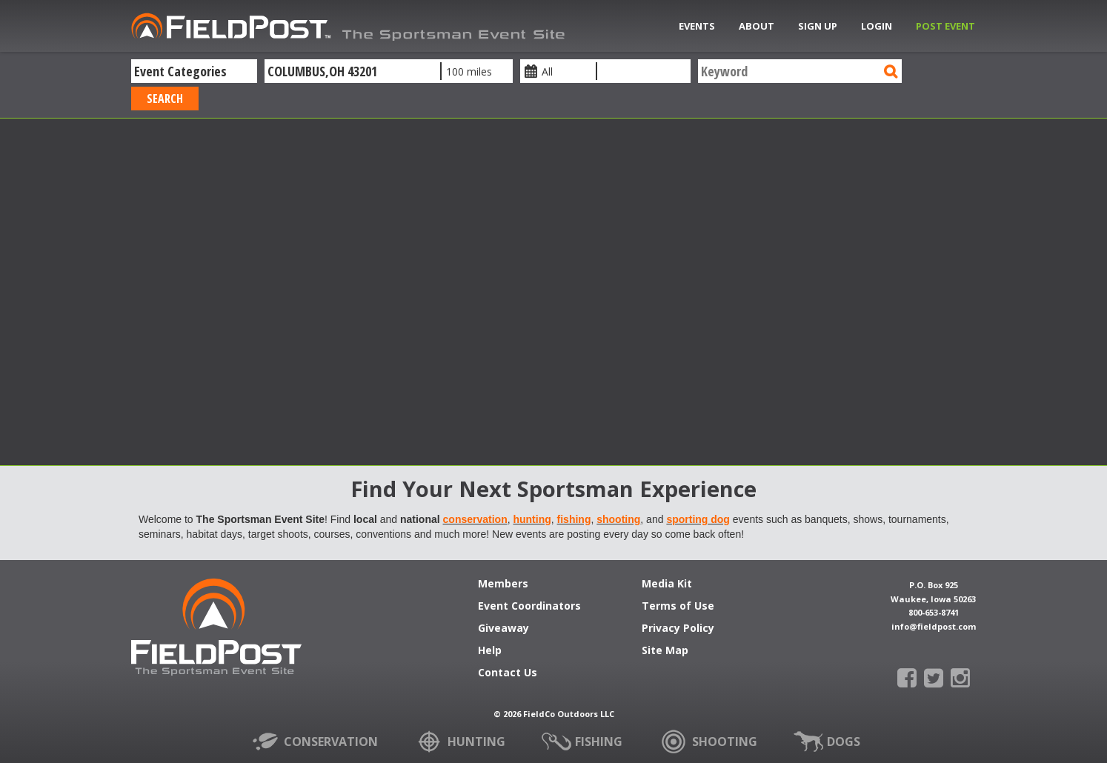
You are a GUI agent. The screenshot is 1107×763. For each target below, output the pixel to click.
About (756, 26)
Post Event (945, 26)
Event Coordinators (529, 607)
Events (697, 26)
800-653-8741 (933, 612)
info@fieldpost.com (933, 626)
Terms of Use (678, 607)
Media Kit (667, 584)
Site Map (665, 651)
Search (165, 98)
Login (876, 26)
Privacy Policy (678, 629)
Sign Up (817, 26)
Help (490, 651)
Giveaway (503, 629)
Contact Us (507, 673)
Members (503, 584)
